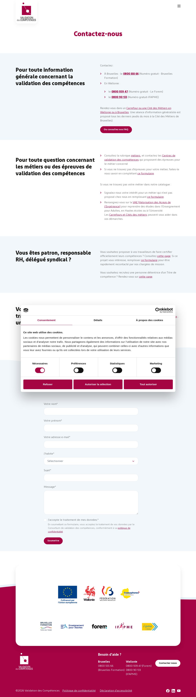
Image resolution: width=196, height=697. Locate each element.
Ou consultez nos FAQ (116, 129)
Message (49, 487)
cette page (164, 256)
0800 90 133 (133, 670)
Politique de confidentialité (79, 690)
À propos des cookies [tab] (149, 320)
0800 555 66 (105, 666)
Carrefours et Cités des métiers (128, 215)
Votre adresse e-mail (56, 437)
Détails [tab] (98, 320)
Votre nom (50, 404)
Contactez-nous (168, 663)
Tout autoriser (148, 384)
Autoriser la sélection (98, 384)
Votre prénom (52, 420)
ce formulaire (145, 173)
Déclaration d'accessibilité (116, 690)
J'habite (48, 453)
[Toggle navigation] (179, 6)
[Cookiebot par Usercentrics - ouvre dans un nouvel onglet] (158, 310)
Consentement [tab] (46, 320)
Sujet (47, 470)
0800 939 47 (133, 666)
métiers (136, 155)
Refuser (48, 384)
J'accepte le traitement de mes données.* (73, 520)
